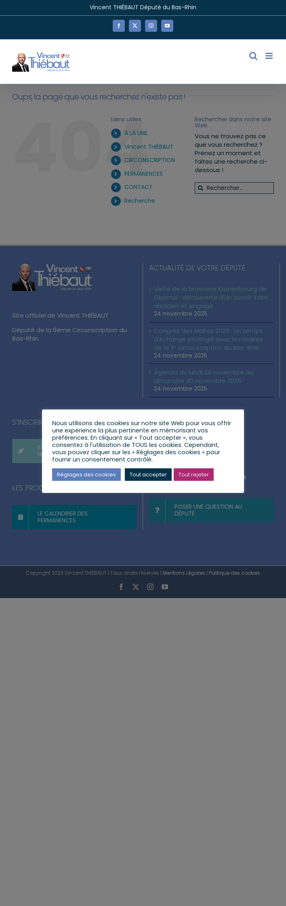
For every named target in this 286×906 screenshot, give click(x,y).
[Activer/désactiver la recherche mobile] (253, 56)
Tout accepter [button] (148, 474)
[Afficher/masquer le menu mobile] (269, 56)
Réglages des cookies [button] (86, 474)
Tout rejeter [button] (194, 474)
